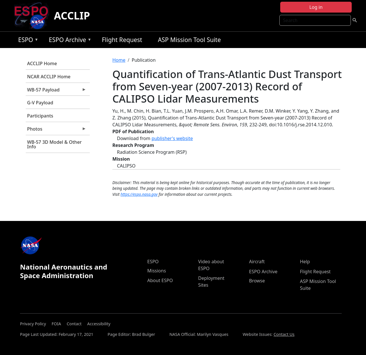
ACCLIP (72, 16)
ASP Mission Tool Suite (189, 40)
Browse (257, 281)
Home (119, 60)
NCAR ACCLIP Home (49, 76)
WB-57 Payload (56, 91)
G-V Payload (40, 102)
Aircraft (257, 261)
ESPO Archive (69, 41)
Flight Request (122, 40)
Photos (56, 130)
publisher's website (172, 138)
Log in (316, 7)
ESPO (26, 41)
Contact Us (284, 334)
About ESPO (160, 280)
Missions (156, 271)
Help (305, 261)
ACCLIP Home (42, 63)
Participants (40, 116)
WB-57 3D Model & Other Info (54, 144)
